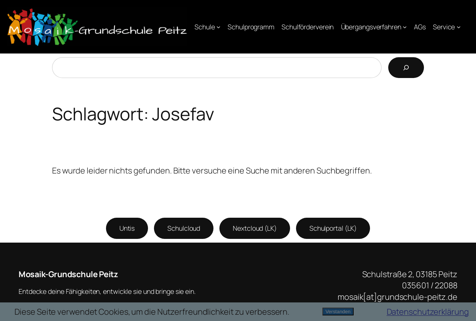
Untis (127, 228)
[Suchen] (406, 67)
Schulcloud (183, 228)
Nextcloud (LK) (255, 228)
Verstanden (337, 311)
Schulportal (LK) (333, 228)
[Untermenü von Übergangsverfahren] (405, 27)
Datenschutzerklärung (428, 311)
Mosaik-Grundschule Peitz (68, 274)
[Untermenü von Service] (459, 27)
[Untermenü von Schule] (218, 27)
